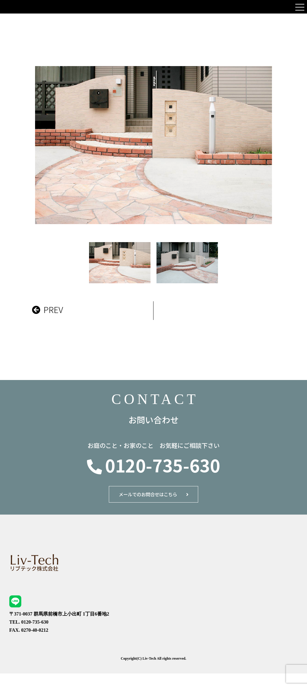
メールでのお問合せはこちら (147, 498)
